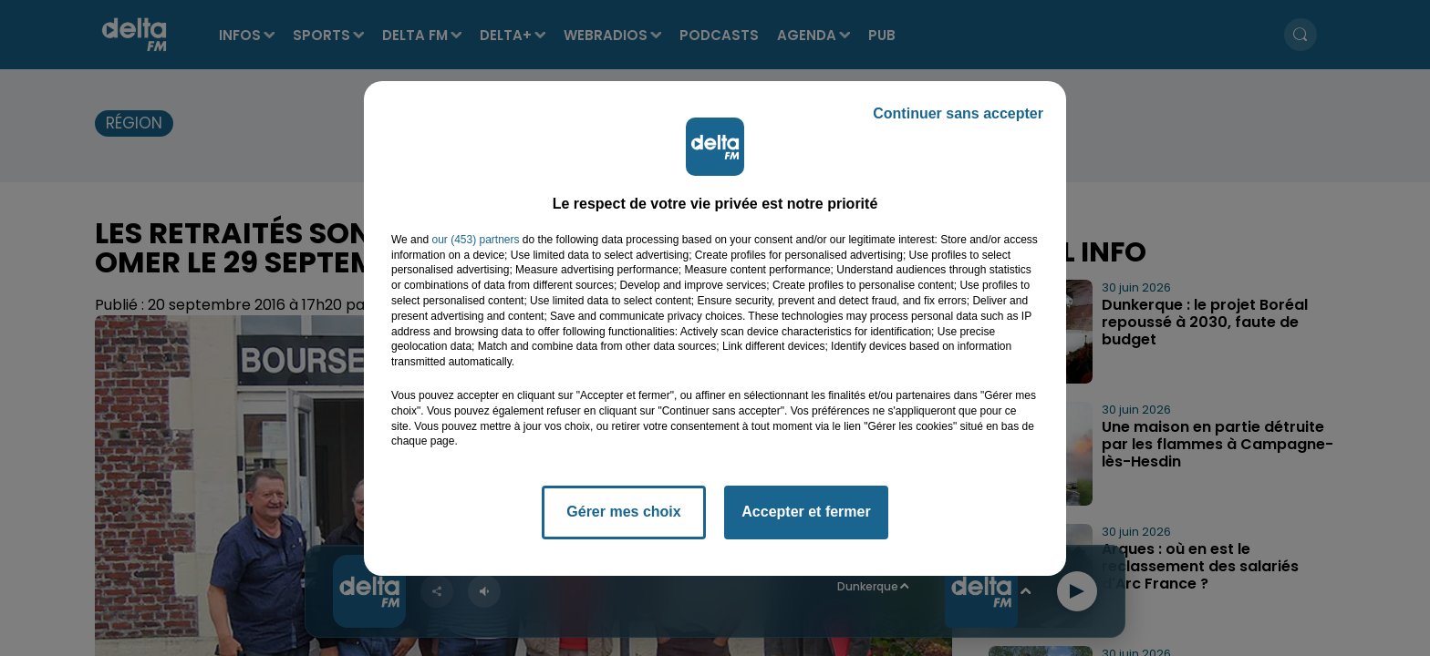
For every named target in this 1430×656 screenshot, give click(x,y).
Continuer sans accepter (958, 113)
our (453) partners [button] (475, 239)
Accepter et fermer (805, 511)
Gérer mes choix (623, 511)
